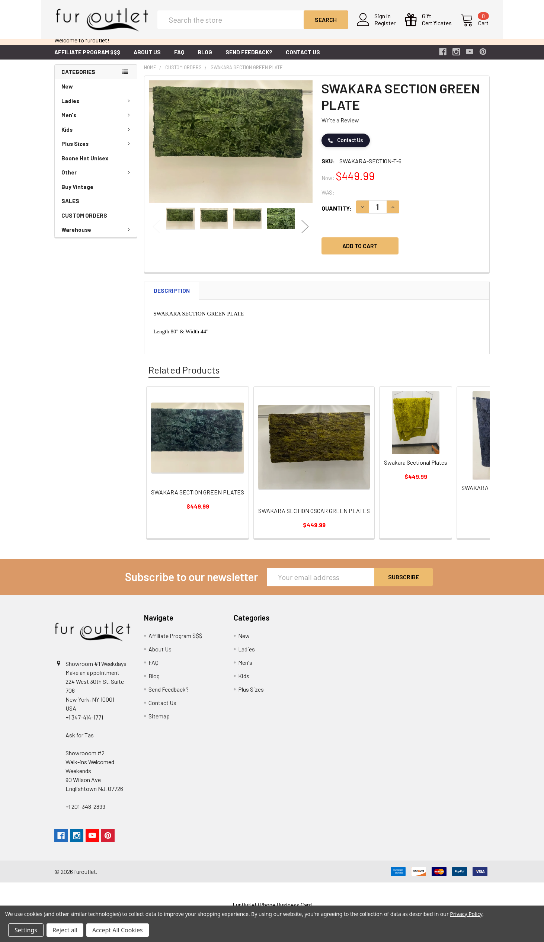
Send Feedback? (248, 58)
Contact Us (303, 58)
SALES (70, 207)
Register (386, 26)
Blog (205, 58)
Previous (156, 232)
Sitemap (159, 721)
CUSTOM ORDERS (84, 221)
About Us (147, 58)
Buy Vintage (77, 192)
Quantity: (336, 214)
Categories (78, 77)
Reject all (64, 930)
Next (305, 232)
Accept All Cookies (117, 930)
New (67, 92)
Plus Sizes (97, 149)
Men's (97, 121)
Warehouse (97, 235)
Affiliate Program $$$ (87, 58)
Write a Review (340, 125)
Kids (97, 135)
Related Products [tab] (184, 375)
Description (172, 296)
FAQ (179, 58)
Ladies (97, 106)
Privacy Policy (466, 913)
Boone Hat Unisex (84, 164)
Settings (26, 930)
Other (97, 178)
